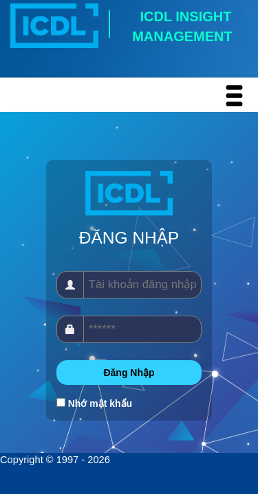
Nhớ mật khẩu (100, 403)
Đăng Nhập (128, 372)
